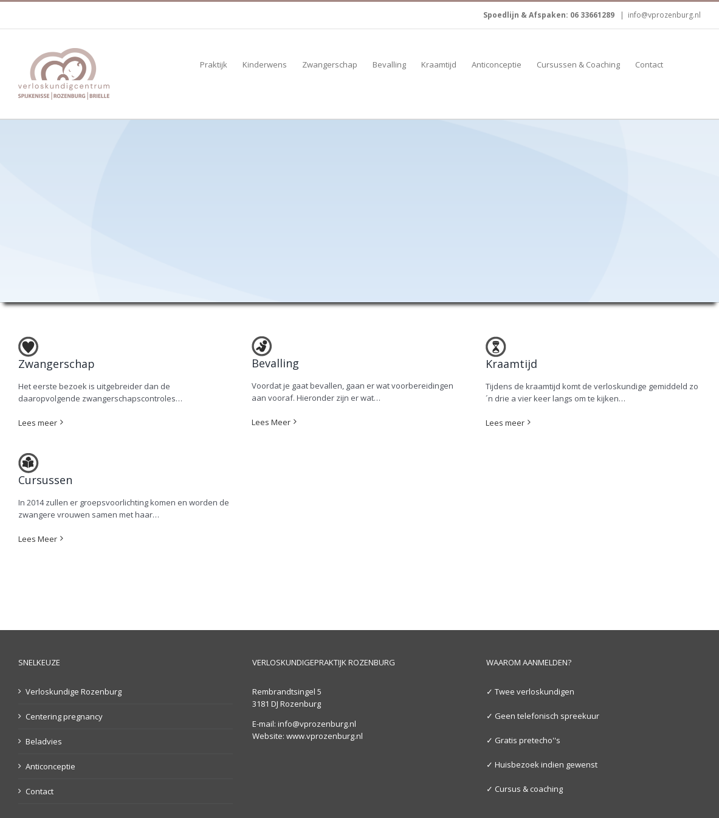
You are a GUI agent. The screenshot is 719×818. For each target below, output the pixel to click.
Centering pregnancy (64, 715)
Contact (39, 790)
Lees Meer (271, 421)
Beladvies (44, 740)
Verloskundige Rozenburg (74, 690)
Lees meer (37, 422)
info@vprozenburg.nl (664, 15)
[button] (682, 64)
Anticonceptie (50, 765)
